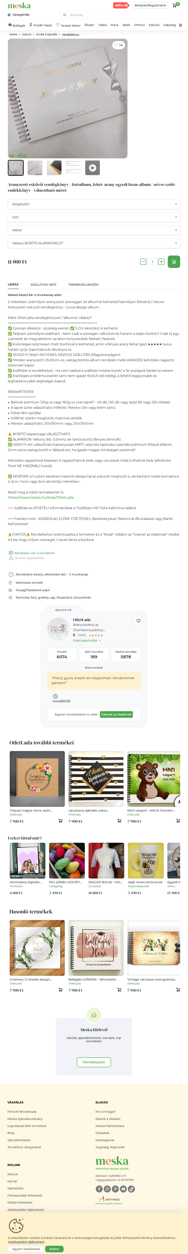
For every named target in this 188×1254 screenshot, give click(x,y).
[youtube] (123, 1189)
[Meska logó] (138, 1164)
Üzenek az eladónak (116, 715)
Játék (126, 25)
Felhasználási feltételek (24, 1196)
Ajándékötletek (19, 1140)
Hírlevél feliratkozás (22, 1112)
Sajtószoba (15, 1189)
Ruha (114, 25)
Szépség (169, 25)
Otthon (139, 25)
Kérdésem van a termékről (31, 553)
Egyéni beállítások (26, 1249)
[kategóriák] (19, 14)
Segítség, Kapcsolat (110, 1148)
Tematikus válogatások (24, 1148)
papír (46, 591)
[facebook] (99, 1189)
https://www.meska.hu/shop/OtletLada (41, 498)
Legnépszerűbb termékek (27, 1126)
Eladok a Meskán (108, 1119)
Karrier (12, 1182)
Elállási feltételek (20, 1203)
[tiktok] (131, 1189)
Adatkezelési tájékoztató (25, 1210)
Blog (10, 1133)
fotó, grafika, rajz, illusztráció (51, 598)
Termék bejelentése (26, 558)
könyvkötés (82, 598)
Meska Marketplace (110, 1126)
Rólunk (12, 1175)
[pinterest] (115, 1189)
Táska (102, 25)
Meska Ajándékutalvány (25, 1119)
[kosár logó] (174, 5)
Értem (54, 1249)
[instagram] (107, 1189)
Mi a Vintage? (106, 1112)
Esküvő (154, 25)
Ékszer (89, 25)
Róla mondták (94, 668)
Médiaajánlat (105, 1140)
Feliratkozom (94, 1063)
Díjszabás (102, 1133)
